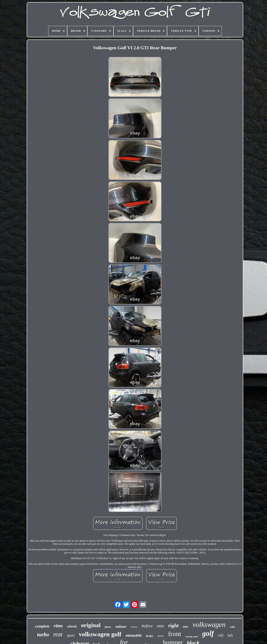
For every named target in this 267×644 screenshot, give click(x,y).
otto (160, 625)
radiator (120, 626)
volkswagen (209, 624)
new (185, 626)
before (147, 625)
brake (149, 636)
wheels (72, 626)
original (91, 625)
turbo (43, 634)
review (134, 626)
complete (42, 626)
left (230, 635)
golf (208, 633)
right (173, 625)
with (232, 626)
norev (160, 636)
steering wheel (191, 636)
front (174, 634)
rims (58, 625)
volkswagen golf (100, 634)
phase (108, 626)
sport (71, 635)
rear (58, 634)
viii (220, 635)
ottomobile (134, 635)
